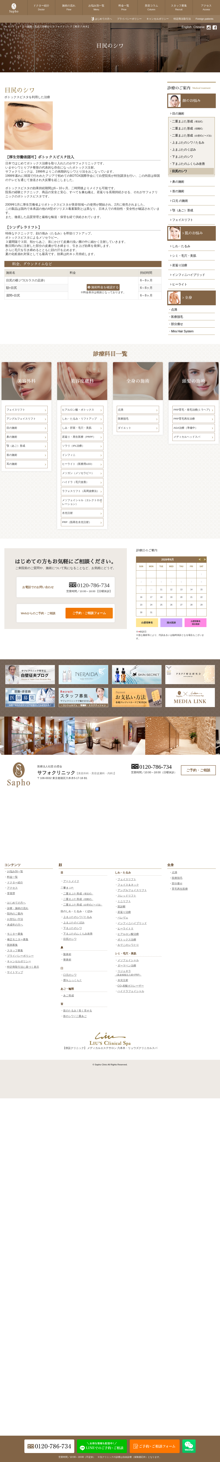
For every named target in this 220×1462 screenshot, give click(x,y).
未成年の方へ (15, 924)
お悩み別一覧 (96, 7)
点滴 (174, 872)
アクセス (206, 7)
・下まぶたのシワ (181, 156)
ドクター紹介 (41, 7)
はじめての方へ (103, 18)
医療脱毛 (177, 877)
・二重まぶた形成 (186, 121)
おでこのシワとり (128, 944)
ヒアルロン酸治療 (128, 934)
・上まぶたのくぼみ (182, 149)
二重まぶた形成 (78, 893)
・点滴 (172, 309)
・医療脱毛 (175, 316)
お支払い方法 (15, 919)
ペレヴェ (123, 917)
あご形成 (68, 995)
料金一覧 (123, 7)
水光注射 (123, 980)
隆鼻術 (67, 954)
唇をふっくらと (72, 980)
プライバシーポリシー (129, 18)
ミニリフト (124, 901)
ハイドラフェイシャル (131, 991)
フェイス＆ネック (128, 884)
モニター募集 (15, 933)
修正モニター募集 (17, 939)
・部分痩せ (175, 324)
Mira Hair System (182, 331)
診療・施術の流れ (17, 908)
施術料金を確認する (103, 287)
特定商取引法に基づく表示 (23, 966)
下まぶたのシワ (72, 928)
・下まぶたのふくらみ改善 (187, 163)
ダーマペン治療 (127, 965)
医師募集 (12, 944)
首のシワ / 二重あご (75, 1016)
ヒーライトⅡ (126, 928)
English (187, 27)
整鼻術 (67, 959)
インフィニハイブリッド (132, 923)
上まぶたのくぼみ (74, 922)
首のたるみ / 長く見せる (77, 1010)
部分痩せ (177, 883)
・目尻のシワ (178, 171)
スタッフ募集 (179, 7)
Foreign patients (204, 18)
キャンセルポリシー (157, 18)
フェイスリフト (127, 879)
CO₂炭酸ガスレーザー (131, 985)
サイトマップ (15, 972)
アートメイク (71, 881)
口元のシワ (70, 974)
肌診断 (122, 906)
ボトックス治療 (127, 939)
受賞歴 (11, 893)
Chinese (199, 27)
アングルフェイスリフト (132, 890)
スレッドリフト (127, 895)
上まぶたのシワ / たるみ (77, 917)
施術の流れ (68, 7)
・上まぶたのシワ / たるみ (186, 142)
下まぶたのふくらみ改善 (78, 933)
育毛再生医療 (180, 888)
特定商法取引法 (182, 18)
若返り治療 (124, 912)
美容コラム (151, 7)
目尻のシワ (70, 938)
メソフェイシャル (128, 960)
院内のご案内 (15, 913)
